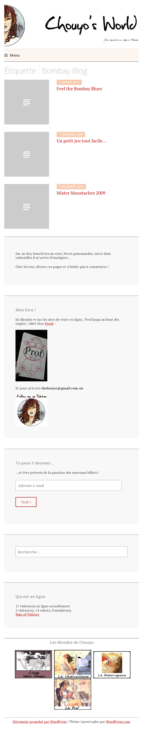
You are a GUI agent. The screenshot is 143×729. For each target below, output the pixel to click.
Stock (49, 323)
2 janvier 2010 (69, 82)
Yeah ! (26, 502)
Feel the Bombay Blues (79, 89)
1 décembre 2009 (71, 134)
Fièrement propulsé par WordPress (40, 721)
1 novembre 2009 (71, 186)
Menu (15, 55)
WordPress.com (118, 721)
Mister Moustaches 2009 (81, 193)
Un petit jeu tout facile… (81, 141)
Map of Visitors (27, 614)
